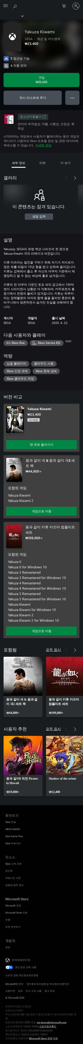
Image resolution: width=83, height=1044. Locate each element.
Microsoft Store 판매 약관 (43, 1038)
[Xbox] (11, 16)
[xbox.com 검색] (15, 5)
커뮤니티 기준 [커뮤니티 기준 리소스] (13, 877)
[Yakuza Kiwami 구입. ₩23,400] (41, 80)
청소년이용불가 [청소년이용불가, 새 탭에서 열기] (33, 117)
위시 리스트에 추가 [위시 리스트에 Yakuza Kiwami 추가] (32, 98)
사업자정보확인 (47, 1026)
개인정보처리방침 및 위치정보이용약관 (47, 983)
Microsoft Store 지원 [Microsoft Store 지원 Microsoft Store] (16, 912)
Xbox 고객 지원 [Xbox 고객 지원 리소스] (13, 863)
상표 (20, 990)
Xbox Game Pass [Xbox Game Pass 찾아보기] (14, 836)
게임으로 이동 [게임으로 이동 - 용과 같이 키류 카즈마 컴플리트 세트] (41, 631)
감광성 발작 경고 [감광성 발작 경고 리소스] (14, 885)
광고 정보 (49, 990)
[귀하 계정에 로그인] (76, 6)
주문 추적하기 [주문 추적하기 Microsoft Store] (13, 926)
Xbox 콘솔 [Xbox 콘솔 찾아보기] (10, 821)
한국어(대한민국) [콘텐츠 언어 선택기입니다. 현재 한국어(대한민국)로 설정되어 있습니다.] (21, 959)
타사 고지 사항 (34, 990)
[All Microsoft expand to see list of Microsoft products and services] (5, 6)
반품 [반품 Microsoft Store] (7, 919)
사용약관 (10, 990)
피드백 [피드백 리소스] (9, 870)
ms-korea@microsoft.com (51, 1022)
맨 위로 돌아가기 (41, 444)
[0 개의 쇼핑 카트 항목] (65, 6)
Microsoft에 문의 (14, 983)
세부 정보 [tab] (18, 163)
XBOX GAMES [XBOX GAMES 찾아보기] (12, 829)
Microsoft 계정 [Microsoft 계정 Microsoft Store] (13, 905)
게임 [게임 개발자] (7, 947)
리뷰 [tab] (42, 163)
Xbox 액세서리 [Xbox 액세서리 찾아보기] (13, 843)
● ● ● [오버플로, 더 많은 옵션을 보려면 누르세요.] (72, 97)
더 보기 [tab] (65, 163)
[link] (23, 687)
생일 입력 (39, 216)
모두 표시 (53, 649)
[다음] (75, 178)
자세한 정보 (43, 145)
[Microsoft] (41, 3)
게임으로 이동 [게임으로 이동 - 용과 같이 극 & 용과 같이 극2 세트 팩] (41, 511)
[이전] (66, 178)
